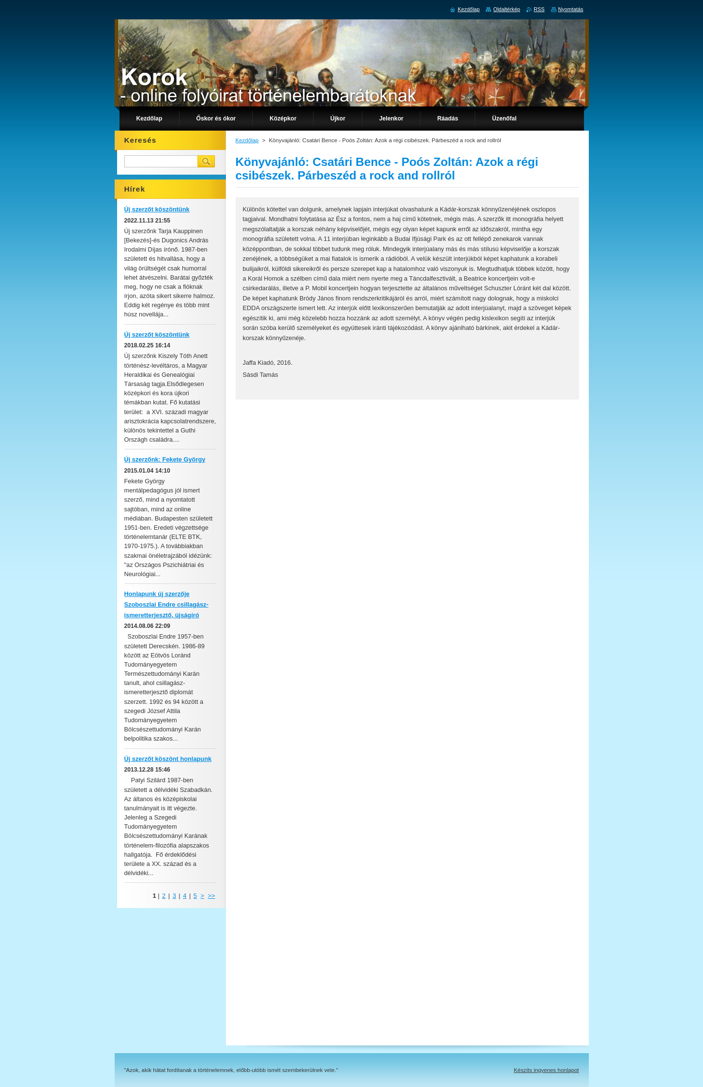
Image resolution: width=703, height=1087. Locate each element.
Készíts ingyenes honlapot (546, 1070)
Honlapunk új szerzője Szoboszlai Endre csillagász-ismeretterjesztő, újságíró (166, 604)
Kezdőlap (247, 140)
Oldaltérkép (506, 9)
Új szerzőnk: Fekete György (165, 459)
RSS (539, 9)
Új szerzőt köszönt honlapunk (168, 758)
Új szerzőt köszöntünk (157, 209)
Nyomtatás (570, 9)
